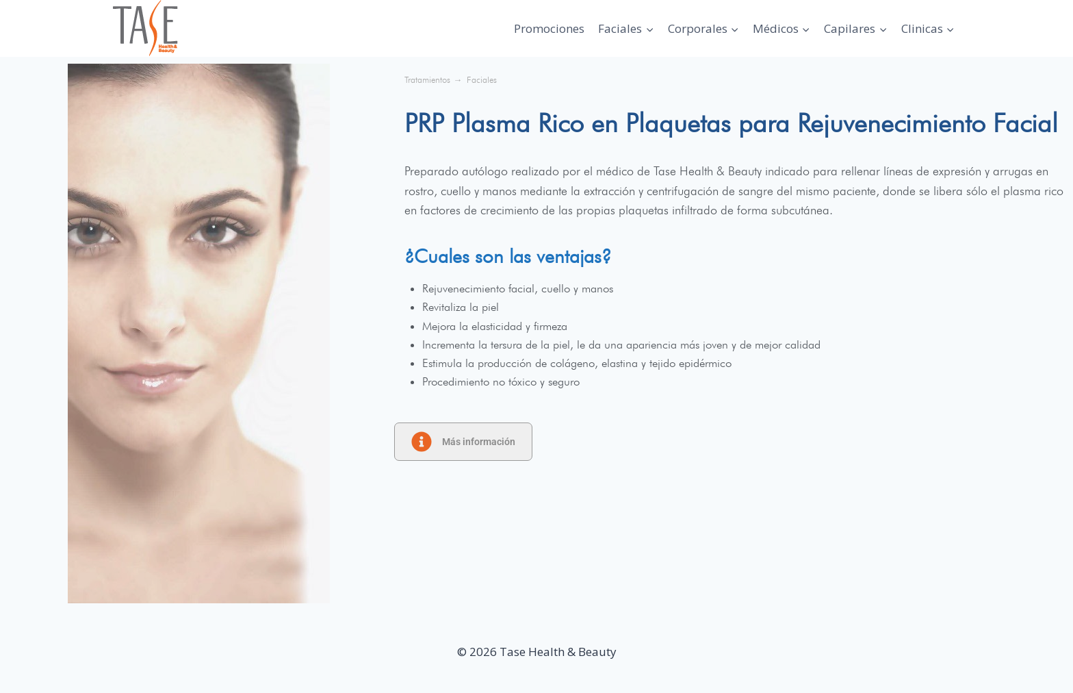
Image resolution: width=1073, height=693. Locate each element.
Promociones (549, 28)
